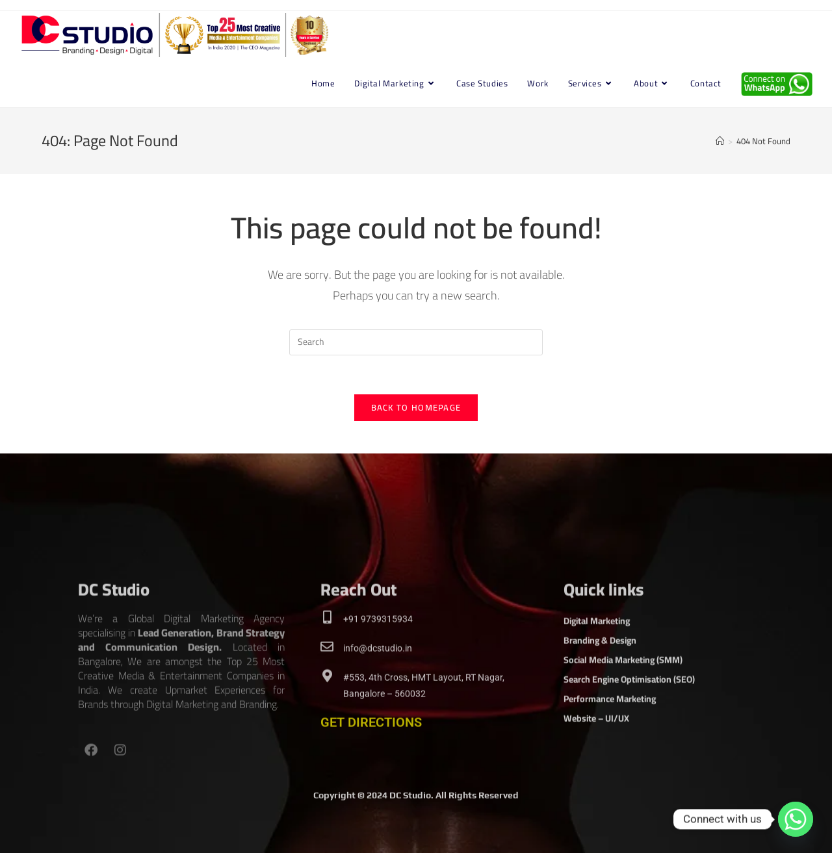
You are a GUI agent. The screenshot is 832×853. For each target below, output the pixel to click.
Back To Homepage (416, 407)
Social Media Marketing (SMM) (623, 727)
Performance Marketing (610, 766)
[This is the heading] (326, 684)
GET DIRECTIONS (371, 788)
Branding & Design (600, 707)
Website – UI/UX (596, 785)
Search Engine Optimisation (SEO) (629, 746)
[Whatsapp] (795, 819)
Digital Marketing (597, 688)
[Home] (720, 141)
